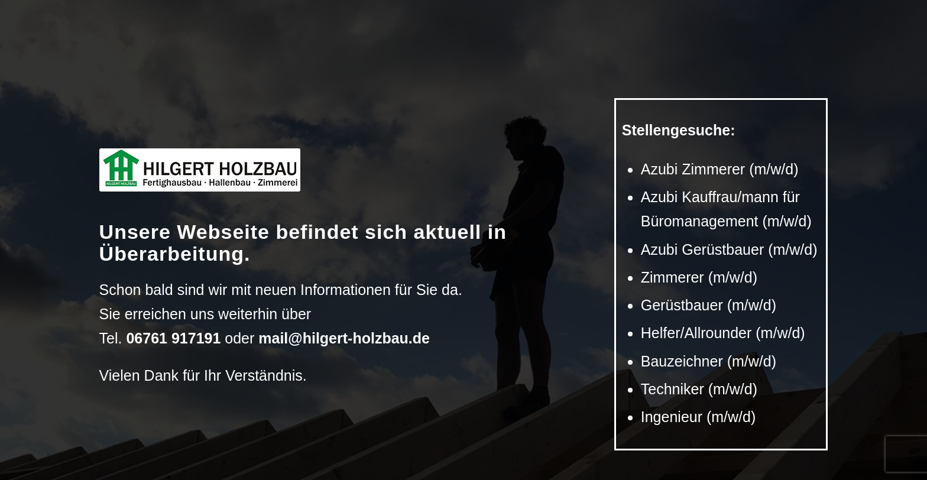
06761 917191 (173, 338)
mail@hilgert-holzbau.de (344, 338)
